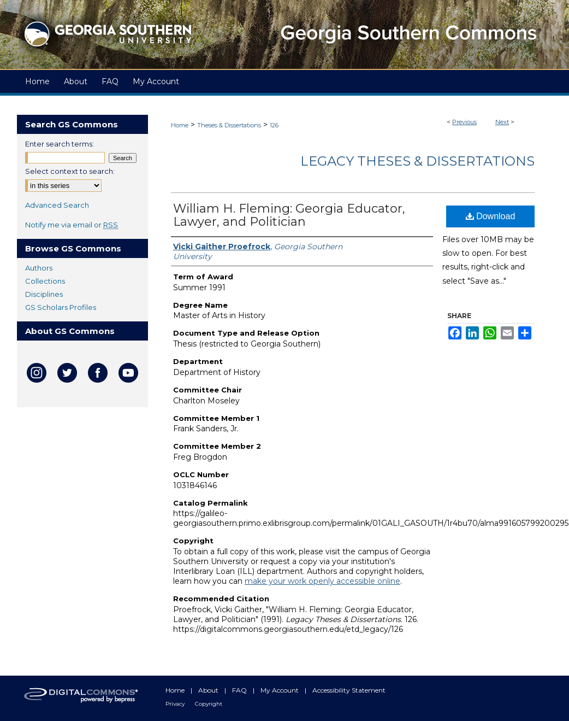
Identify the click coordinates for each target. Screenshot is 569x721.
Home (179, 125)
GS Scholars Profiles (60, 307)
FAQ (240, 690)
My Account (280, 690)
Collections (45, 281)
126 (274, 125)
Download (490, 216)
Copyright (208, 703)
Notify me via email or (71, 224)
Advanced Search (57, 205)
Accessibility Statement (349, 690)
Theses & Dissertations (229, 125)
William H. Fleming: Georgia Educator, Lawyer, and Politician (289, 215)
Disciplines (44, 294)
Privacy (175, 703)
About (209, 690)
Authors (38, 267)
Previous (464, 122)
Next (502, 122)
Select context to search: (70, 171)
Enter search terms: (59, 143)
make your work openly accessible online (322, 581)
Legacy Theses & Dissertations (417, 161)
